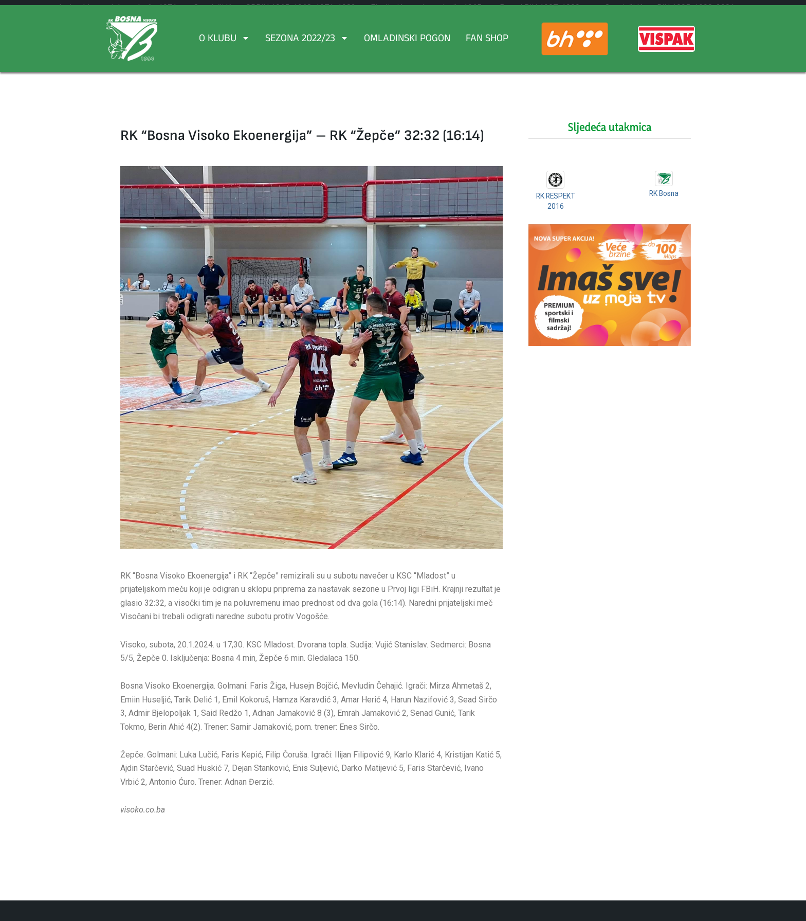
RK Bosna (663, 193)
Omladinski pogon (407, 39)
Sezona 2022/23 (307, 39)
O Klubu (224, 39)
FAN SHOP (487, 39)
